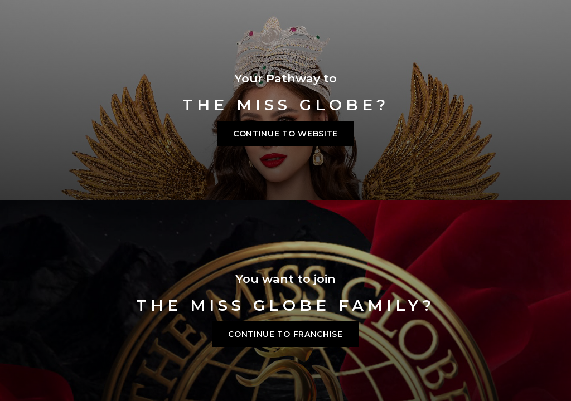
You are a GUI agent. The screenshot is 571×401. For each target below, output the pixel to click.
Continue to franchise (285, 334)
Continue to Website (285, 134)
